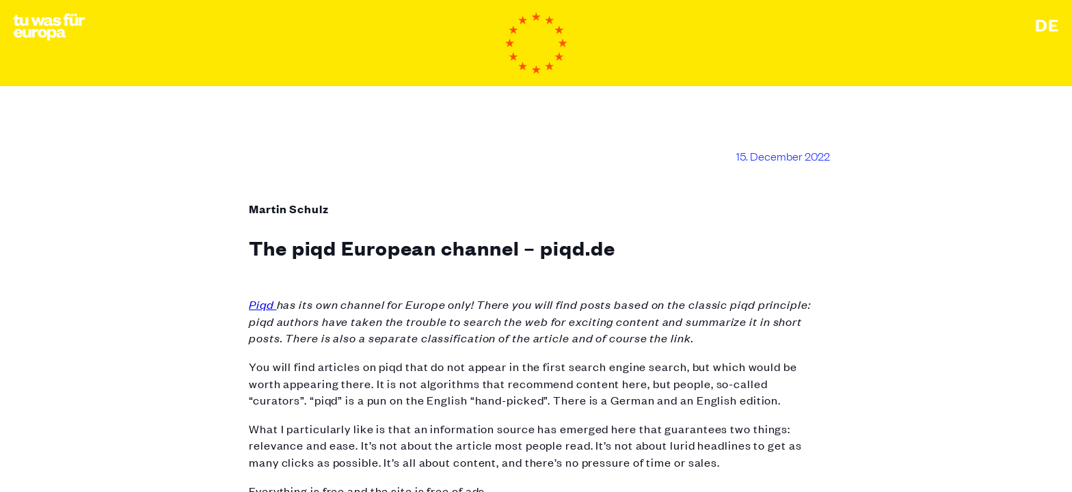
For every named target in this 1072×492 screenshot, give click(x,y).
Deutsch (1047, 24)
